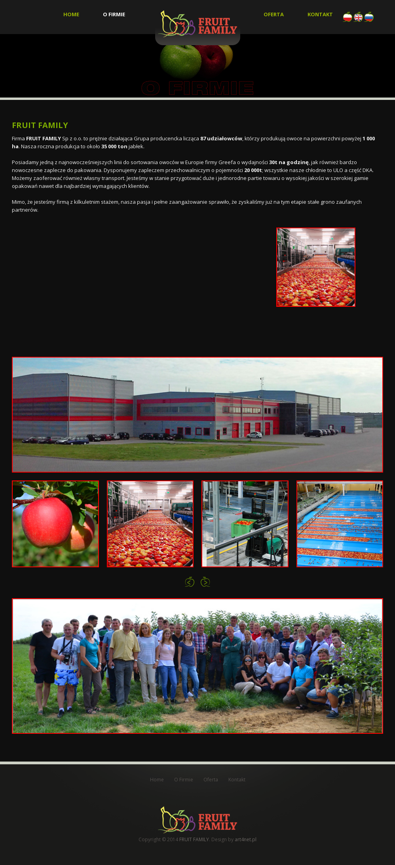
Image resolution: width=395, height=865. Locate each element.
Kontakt (320, 14)
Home (71, 14)
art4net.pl (245, 839)
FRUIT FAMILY (194, 839)
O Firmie (114, 14)
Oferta (274, 14)
